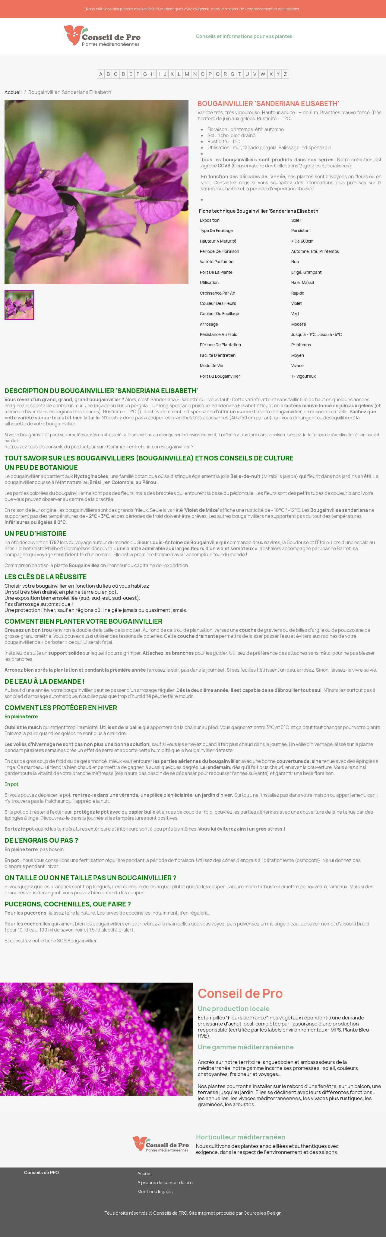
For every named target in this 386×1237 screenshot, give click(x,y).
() (139, 412)
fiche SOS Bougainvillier (70, 941)
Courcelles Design (263, 1213)
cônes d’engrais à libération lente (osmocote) (271, 860)
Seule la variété (184, 510)
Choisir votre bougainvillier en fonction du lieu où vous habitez (77, 586)
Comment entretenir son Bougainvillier (148, 447)
